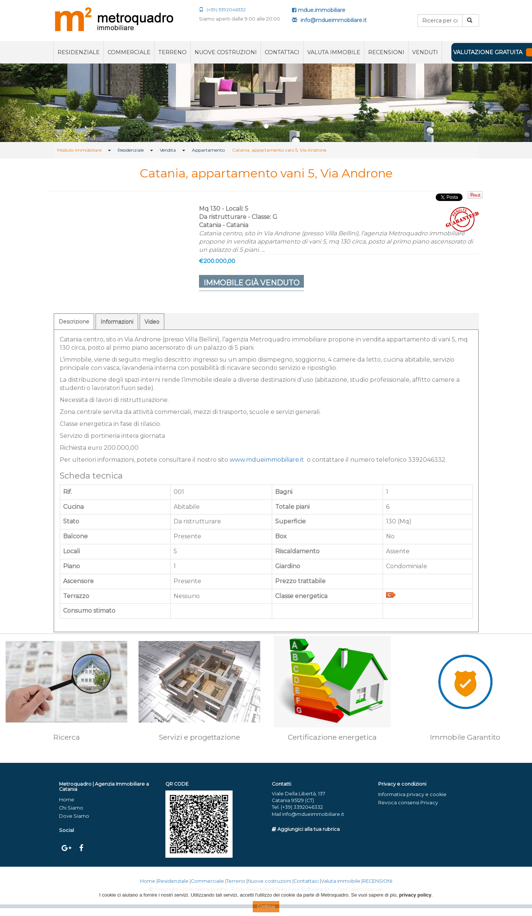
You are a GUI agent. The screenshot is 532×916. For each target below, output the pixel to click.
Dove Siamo (74, 816)
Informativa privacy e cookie (412, 794)
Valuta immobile (333, 52)
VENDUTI (425, 52)
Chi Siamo (71, 808)
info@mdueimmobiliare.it (329, 20)
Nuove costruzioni (226, 52)
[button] (40, 103)
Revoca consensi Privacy (408, 802)
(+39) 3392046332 (222, 9)
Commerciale (129, 52)
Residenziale (78, 52)
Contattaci (282, 52)
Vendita (168, 150)
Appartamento (208, 150)
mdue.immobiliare (318, 10)
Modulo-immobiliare (79, 150)
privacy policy (415, 895)
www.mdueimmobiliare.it (267, 459)
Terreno (172, 52)
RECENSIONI (386, 52)
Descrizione (74, 321)
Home (66, 799)
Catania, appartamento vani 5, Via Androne (279, 150)
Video (151, 321)
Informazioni (116, 321)
